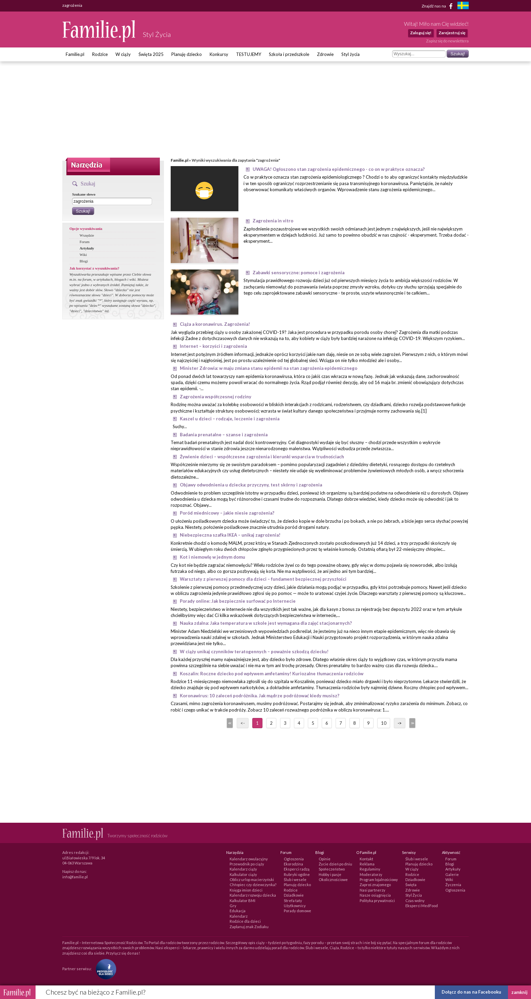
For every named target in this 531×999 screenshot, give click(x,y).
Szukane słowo (83, 194)
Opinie (325, 859)
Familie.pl (75, 54)
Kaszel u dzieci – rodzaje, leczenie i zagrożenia (229, 418)
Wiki (83, 255)
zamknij (519, 992)
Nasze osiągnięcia (375, 895)
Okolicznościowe (333, 879)
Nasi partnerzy (372, 890)
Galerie (452, 874)
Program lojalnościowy (379, 879)
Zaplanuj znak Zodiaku (249, 926)
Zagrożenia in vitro (273, 220)
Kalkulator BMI (242, 900)
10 (383, 723)
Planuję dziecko (186, 54)
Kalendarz (239, 916)
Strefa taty (293, 900)
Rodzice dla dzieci (245, 921)
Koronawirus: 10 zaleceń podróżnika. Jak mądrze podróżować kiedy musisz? (259, 695)
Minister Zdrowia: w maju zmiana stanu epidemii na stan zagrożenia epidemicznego (268, 368)
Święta (411, 884)
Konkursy (219, 54)
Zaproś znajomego (375, 884)
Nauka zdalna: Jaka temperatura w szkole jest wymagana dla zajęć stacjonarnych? (266, 623)
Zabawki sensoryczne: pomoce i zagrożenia (298, 272)
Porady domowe (297, 910)
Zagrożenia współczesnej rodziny (215, 396)
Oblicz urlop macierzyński (252, 879)
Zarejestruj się (452, 32)
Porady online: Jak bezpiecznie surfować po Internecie (238, 601)
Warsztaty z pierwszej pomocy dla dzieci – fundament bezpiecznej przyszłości (263, 579)
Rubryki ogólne (297, 874)
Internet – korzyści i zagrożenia (213, 346)
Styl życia (350, 54)
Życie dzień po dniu (335, 864)
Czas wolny (415, 900)
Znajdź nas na (438, 6)
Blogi (84, 261)
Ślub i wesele (295, 879)
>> (411, 723)
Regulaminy (370, 869)
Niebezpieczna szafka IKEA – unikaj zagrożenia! (230, 535)
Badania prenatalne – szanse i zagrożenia (224, 434)
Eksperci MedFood (421, 905)
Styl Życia (413, 895)
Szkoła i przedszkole (289, 54)
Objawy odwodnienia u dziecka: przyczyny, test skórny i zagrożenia (251, 484)
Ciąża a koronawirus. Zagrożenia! (215, 324)
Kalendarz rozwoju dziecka (253, 895)
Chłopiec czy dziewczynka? (253, 884)
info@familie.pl (75, 877)
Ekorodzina (293, 864)
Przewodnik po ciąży (247, 864)
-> (400, 723)
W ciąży (123, 54)
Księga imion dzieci (246, 890)
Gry (233, 905)
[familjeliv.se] (463, 6)
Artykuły (87, 248)
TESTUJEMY (248, 54)
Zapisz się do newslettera (447, 40)
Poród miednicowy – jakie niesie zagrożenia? (227, 513)
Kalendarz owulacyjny (249, 859)
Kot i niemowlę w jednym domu (212, 557)
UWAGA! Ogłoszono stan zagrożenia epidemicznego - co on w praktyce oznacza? (339, 169)
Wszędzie (87, 235)
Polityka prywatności (377, 900)
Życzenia (453, 884)
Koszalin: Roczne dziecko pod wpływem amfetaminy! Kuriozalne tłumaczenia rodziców (271, 673)
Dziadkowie (294, 895)
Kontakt (366, 859)
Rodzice (100, 54)
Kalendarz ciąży (243, 869)
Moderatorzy (371, 874)
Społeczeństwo (332, 869)
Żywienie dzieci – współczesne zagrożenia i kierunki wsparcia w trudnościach (262, 456)
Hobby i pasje (330, 874)
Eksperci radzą (297, 869)
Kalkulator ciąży (243, 874)
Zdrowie (325, 54)
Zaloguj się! (420, 32)
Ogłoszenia (294, 859)
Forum (84, 242)
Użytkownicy (295, 905)
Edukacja (238, 910)
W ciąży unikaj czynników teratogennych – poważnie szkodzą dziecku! (254, 651)
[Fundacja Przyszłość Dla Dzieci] (104, 968)
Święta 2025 (151, 54)
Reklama (367, 864)
